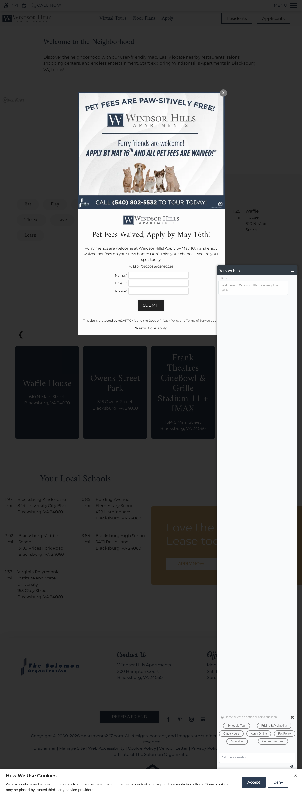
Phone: (121, 291)
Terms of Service (198, 320)
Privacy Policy (169, 320)
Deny (278, 782)
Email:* (121, 283)
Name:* (121, 275)
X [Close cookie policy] (295, 775)
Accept (253, 782)
